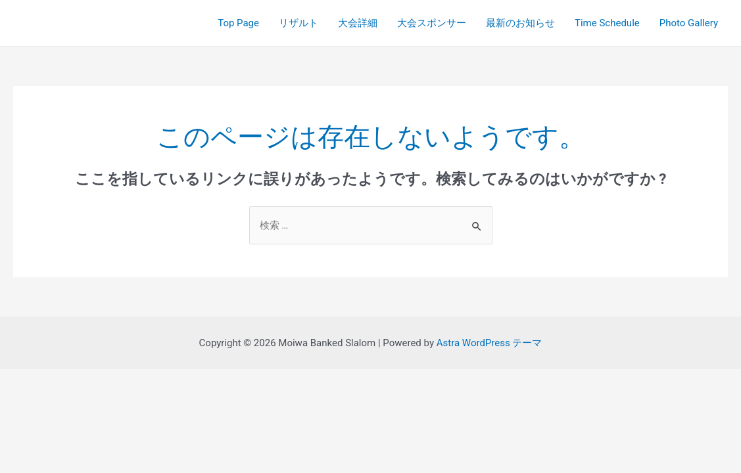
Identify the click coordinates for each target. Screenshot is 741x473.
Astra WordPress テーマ (489, 343)
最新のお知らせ (520, 23)
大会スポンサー (431, 23)
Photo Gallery (688, 23)
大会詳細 (357, 23)
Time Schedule (607, 23)
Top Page (238, 23)
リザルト (298, 23)
